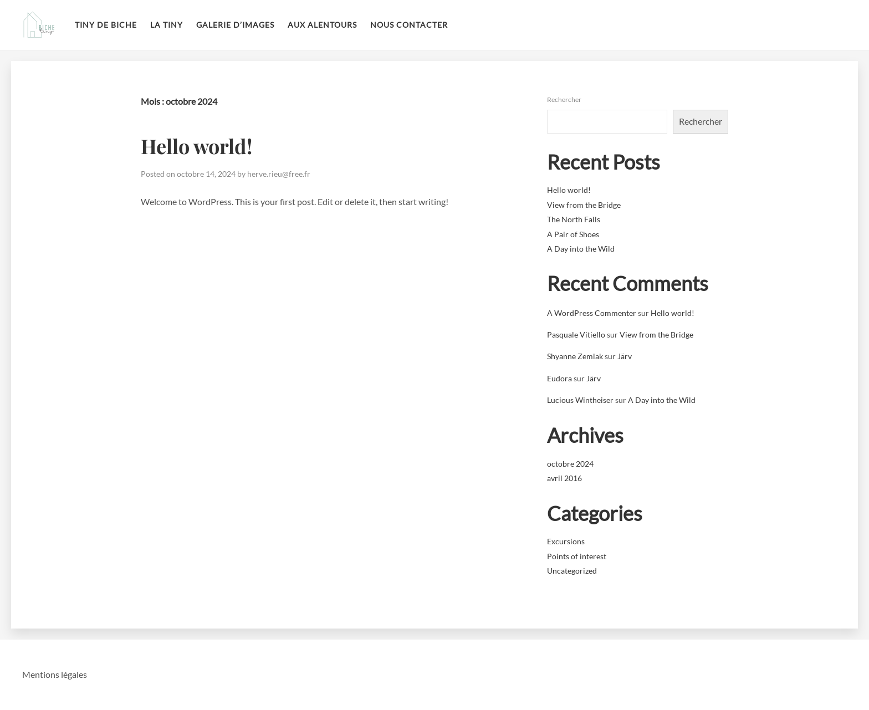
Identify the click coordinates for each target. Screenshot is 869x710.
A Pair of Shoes (573, 234)
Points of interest (576, 556)
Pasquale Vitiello (576, 334)
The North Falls (573, 219)
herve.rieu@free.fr (278, 173)
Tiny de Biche (106, 24)
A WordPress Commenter (591, 313)
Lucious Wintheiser (580, 400)
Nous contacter (409, 24)
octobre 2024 (570, 463)
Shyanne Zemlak (575, 356)
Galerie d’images (235, 24)
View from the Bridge (584, 205)
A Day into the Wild (581, 248)
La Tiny (166, 24)
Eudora (559, 378)
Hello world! (196, 145)
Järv (624, 356)
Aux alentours (322, 24)
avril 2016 (564, 478)
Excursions (566, 541)
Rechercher (564, 99)
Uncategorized (572, 570)
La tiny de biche (38, 25)
